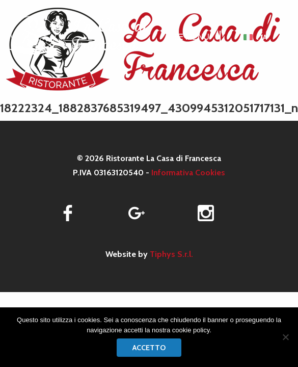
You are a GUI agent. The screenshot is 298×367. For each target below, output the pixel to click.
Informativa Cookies (188, 172)
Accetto (149, 347)
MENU (192, 37)
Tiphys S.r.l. (171, 254)
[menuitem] (255, 37)
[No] (285, 337)
